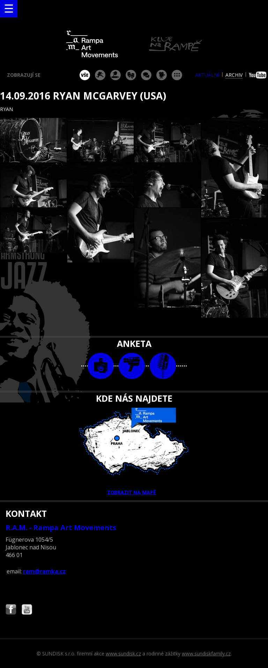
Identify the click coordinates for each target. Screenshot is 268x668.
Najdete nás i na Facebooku (11, 610)
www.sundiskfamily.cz (206, 653)
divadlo (131, 75)
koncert (100, 75)
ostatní (177, 75)
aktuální (207, 75)
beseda (146, 75)
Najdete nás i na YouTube (27, 610)
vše (85, 75)
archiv (234, 75)
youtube (258, 75)
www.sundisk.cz (123, 653)
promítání (162, 75)
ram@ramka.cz (44, 571)
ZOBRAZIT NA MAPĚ (134, 452)
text (163, 366)
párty (115, 75)
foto (101, 366)
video (132, 366)
